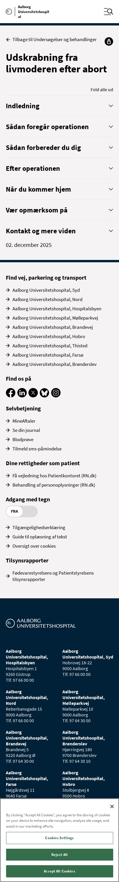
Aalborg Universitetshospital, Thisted (49, 345)
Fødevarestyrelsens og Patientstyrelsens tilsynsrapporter (53, 576)
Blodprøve (22, 439)
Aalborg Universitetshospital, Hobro (48, 336)
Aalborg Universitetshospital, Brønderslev (54, 364)
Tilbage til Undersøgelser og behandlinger (51, 39)
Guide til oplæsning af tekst (39, 536)
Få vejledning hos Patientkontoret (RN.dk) (54, 475)
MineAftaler (23, 421)
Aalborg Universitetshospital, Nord (47, 299)
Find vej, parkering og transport (46, 277)
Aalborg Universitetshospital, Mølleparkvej (55, 318)
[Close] (112, 806)
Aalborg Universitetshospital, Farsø (47, 355)
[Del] (108, 41)
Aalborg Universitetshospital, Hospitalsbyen (56, 308)
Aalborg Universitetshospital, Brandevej (52, 327)
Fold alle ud (102, 89)
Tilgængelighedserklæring (38, 527)
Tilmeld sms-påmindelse (37, 448)
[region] (59, 840)
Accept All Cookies (59, 871)
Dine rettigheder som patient (43, 463)
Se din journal (26, 430)
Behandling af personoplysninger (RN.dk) (53, 485)
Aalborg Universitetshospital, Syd (46, 290)
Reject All (59, 854)
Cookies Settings (59, 837)
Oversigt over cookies (34, 546)
